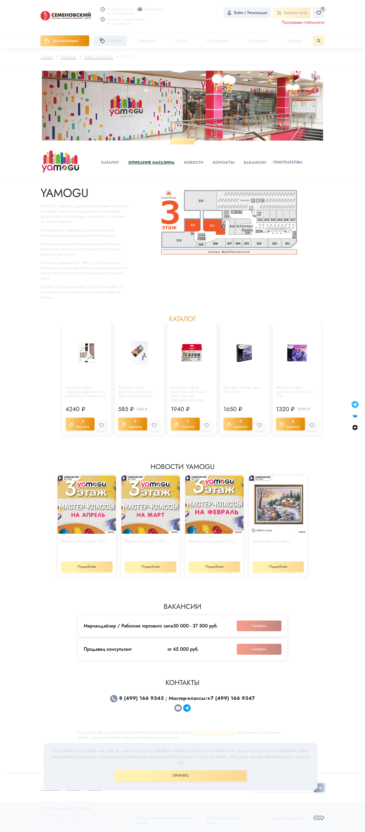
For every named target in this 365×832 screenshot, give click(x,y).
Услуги (181, 41)
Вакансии (254, 162)
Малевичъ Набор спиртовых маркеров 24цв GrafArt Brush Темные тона (86, 391)
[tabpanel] (182, 105)
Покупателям (286, 161)
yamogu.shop (152, 742)
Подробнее (86, 563)
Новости (193, 162)
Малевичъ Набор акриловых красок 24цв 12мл (294, 391)
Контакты (223, 162)
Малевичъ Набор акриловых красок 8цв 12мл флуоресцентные (135, 391)
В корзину (80, 422)
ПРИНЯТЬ (181, 775)
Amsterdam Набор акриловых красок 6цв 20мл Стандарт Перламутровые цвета (188, 393)
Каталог (112, 162)
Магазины (147, 41)
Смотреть (259, 622)
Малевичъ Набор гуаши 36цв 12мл (242, 389)
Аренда (294, 41)
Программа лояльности (302, 22)
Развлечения (217, 41)
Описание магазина (152, 162)
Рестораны (257, 41)
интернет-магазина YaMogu (214, 728)
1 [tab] (182, 141)
